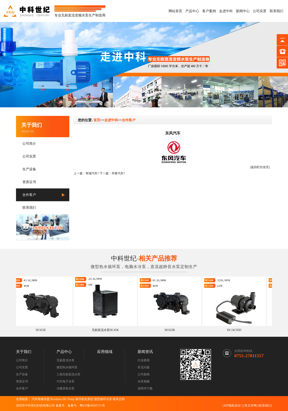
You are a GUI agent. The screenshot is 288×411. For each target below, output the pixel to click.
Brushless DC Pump (62, 399)
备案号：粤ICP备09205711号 (86, 405)
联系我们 (276, 11)
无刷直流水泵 (65, 360)
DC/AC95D (235, 330)
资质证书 (29, 182)
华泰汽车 (118, 173)
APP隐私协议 (232, 405)
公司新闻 (144, 374)
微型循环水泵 (103, 399)
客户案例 (209, 11)
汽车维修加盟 (41, 399)
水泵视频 (144, 381)
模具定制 (119, 399)
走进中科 (226, 11)
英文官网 (250, 405)
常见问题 (144, 367)
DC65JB (171, 330)
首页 (96, 120)
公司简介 (29, 143)
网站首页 (175, 11)
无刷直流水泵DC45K (106, 330)
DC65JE (42, 330)
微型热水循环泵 (67, 367)
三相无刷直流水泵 (68, 374)
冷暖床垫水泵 (65, 388)
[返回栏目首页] (260, 167)
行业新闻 (144, 360)
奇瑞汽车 (91, 173)
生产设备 (29, 169)
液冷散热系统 (84, 399)
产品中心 (192, 11)
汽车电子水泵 (65, 381)
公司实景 (259, 11)
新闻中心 (243, 11)
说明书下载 (145, 388)
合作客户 (29, 195)
